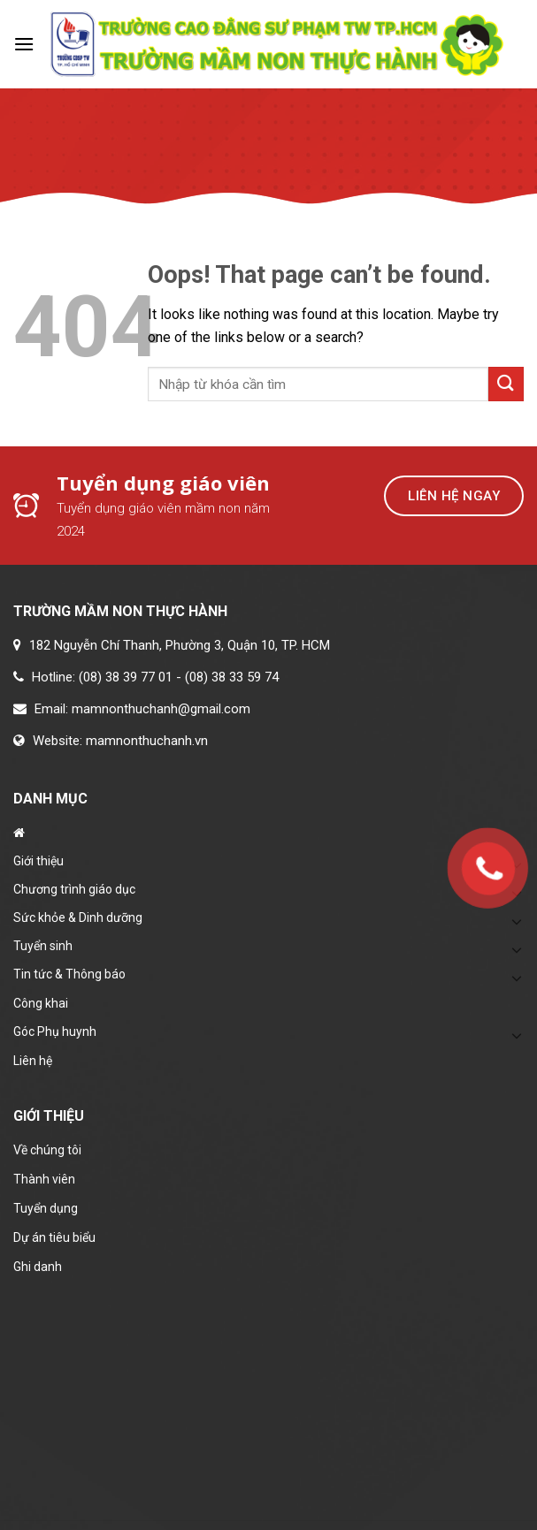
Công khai (40, 1003)
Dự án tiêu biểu (54, 1237)
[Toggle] (517, 949)
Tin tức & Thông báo (69, 974)
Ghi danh (37, 1267)
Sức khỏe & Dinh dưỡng (77, 917)
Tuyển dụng (45, 1208)
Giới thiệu (38, 861)
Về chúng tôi (47, 1150)
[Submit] (506, 384)
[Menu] (24, 43)
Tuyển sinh (43, 946)
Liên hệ (32, 1061)
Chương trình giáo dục (74, 889)
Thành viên (44, 1179)
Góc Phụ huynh (54, 1031)
